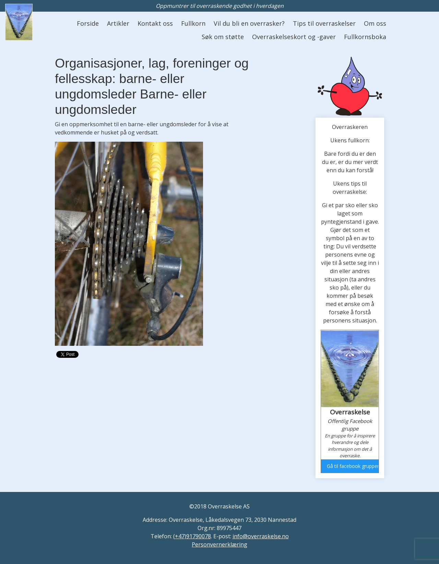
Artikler (118, 23)
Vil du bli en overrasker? (249, 23)
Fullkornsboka (365, 37)
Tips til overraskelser (324, 23)
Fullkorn (193, 23)
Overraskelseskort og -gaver (294, 37)
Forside (88, 23)
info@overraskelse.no (261, 536)
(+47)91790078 (192, 536)
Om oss (375, 23)
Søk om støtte (223, 37)
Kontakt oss (155, 23)
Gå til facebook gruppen (352, 466)
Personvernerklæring (219, 544)
